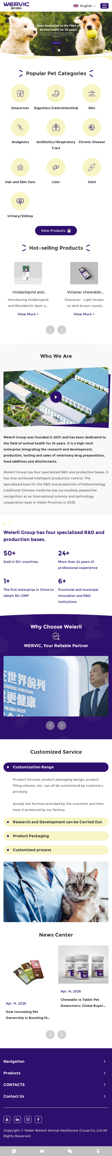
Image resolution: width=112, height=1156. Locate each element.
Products (11, 1073)
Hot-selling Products (56, 248)
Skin (91, 108)
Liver (56, 182)
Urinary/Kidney (20, 216)
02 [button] (59, 50)
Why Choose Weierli (56, 627)
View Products (56, 231)
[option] (56, 34)
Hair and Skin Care (20, 182)
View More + (28, 314)
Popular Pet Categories (56, 73)
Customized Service (56, 752)
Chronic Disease (92, 142)
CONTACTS (14, 1084)
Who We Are (56, 356)
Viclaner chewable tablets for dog (84, 293)
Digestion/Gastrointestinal (56, 108)
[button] (50, 329)
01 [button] (53, 50)
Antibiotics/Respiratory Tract (55, 145)
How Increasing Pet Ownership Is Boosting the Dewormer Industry (28, 1015)
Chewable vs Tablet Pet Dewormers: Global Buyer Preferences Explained (82, 1003)
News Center (56, 935)
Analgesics (20, 142)
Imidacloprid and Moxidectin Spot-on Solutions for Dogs (28, 293)
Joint (92, 182)
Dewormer (20, 108)
